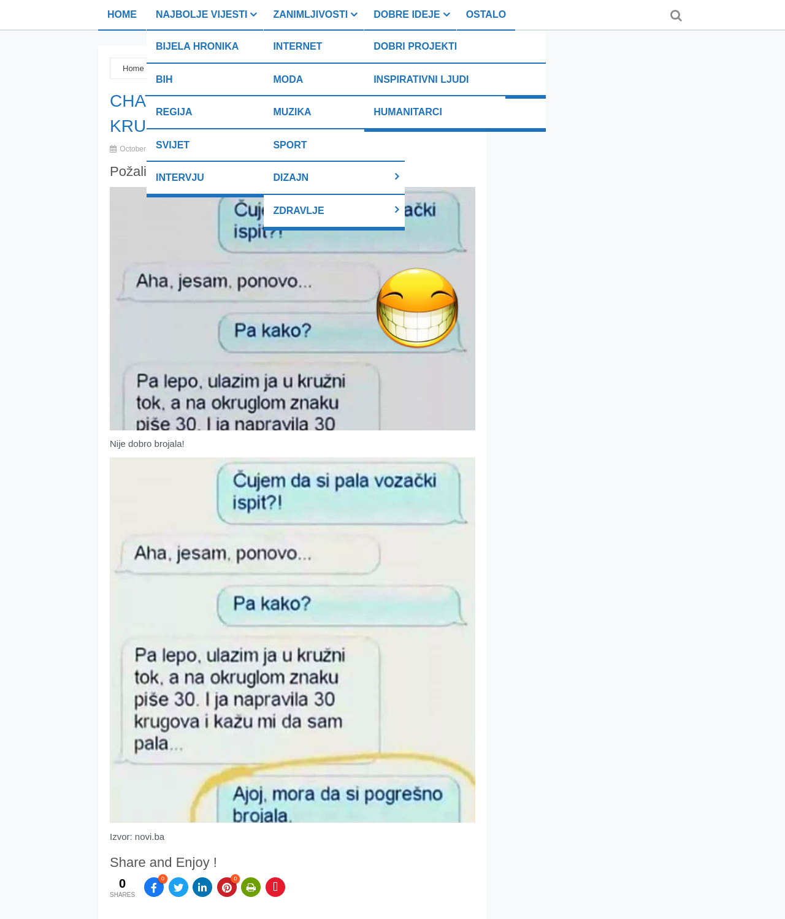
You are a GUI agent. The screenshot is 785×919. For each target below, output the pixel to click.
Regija (174, 112)
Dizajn (290, 177)
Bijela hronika (197, 46)
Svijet (173, 145)
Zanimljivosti (310, 14)
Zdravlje (298, 210)
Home (122, 14)
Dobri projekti (415, 46)
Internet (297, 46)
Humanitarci (407, 112)
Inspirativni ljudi (421, 79)
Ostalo (486, 14)
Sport (290, 145)
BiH (164, 79)
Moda (288, 79)
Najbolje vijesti (201, 14)
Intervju (180, 177)
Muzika (292, 112)
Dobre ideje (406, 14)
